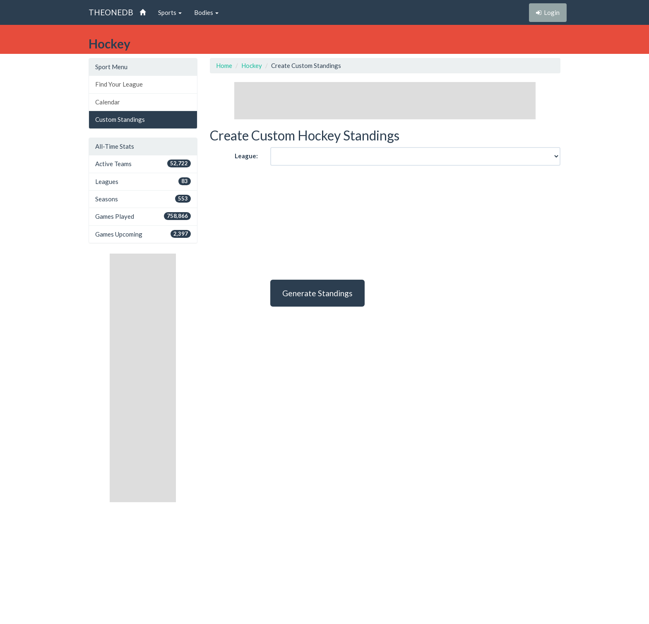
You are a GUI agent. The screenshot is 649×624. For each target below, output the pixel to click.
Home (224, 65)
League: (246, 156)
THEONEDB (111, 12)
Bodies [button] (206, 12)
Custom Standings (120, 119)
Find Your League (119, 84)
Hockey (251, 65)
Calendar (107, 102)
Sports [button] (170, 12)
